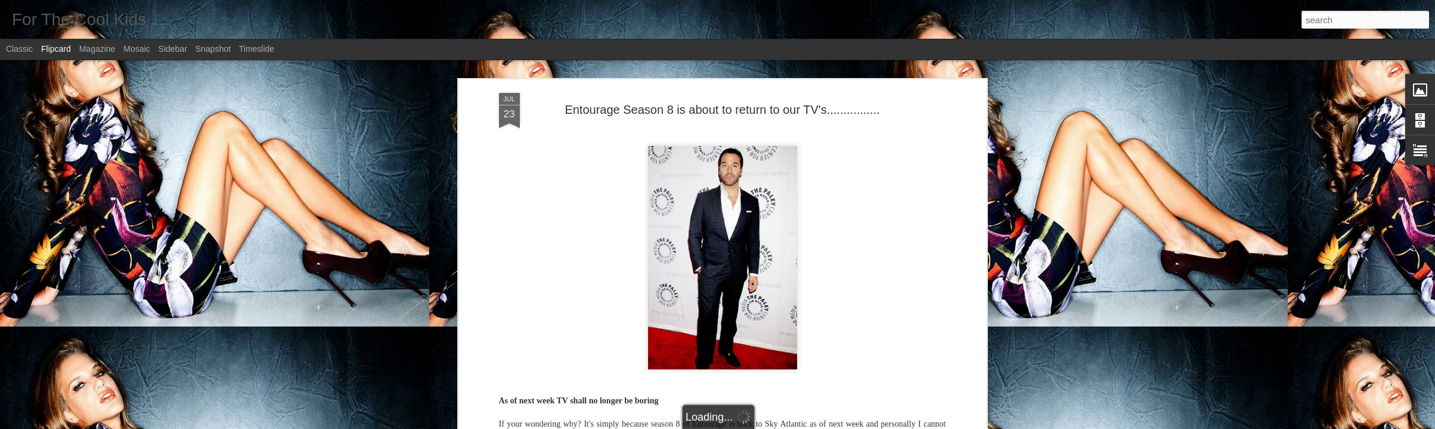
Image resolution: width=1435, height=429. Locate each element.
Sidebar (173, 49)
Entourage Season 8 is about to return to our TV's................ (722, 109)
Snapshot (213, 49)
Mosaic (136, 49)
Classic (19, 49)
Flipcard (56, 49)
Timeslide (256, 49)
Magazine (97, 49)
